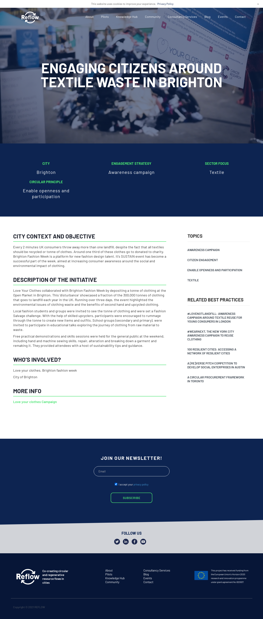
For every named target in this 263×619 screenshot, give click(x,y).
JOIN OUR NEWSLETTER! (131, 458)
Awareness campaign (203, 250)
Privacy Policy (165, 3)
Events (223, 16)
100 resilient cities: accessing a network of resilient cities (211, 351)
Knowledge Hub (127, 16)
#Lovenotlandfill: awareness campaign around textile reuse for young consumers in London (214, 317)
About (89, 16)
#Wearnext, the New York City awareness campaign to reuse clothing (210, 335)
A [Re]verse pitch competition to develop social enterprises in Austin (216, 365)
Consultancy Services (182, 16)
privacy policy (141, 484)
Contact (240, 16)
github (246, 607)
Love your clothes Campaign (35, 402)
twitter (231, 607)
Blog (207, 16)
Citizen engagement (202, 260)
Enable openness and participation (214, 270)
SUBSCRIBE (131, 498)
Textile (193, 280)
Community (152, 16)
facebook (238, 607)
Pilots (105, 16)
